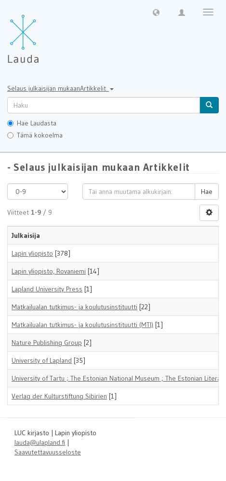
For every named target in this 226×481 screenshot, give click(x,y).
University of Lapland (42, 360)
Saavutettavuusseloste (47, 452)
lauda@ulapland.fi (39, 442)
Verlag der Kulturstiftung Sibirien (59, 396)
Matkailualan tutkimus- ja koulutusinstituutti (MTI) (82, 324)
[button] (156, 12)
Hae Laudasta (31, 123)
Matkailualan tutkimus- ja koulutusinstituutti (74, 306)
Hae (207, 191)
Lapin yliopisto (32, 253)
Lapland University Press (47, 289)
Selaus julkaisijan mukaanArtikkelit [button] (60, 88)
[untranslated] (103, 105)
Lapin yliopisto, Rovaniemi (49, 271)
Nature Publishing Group (47, 342)
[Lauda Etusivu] (43, 34)
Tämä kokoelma (35, 135)
